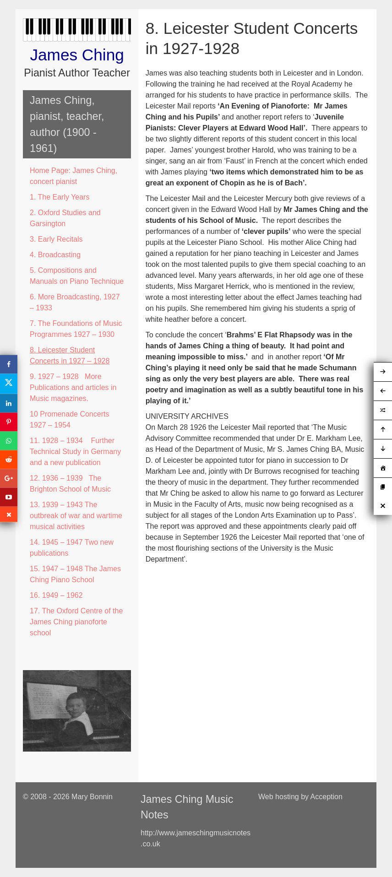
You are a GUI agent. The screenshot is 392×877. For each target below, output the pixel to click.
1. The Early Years (59, 197)
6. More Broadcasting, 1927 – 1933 (75, 302)
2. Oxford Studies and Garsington (65, 218)
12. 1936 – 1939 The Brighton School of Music (70, 483)
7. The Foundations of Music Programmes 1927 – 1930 (76, 328)
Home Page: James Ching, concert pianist (73, 176)
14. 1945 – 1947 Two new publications (72, 547)
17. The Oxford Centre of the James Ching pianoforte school (76, 622)
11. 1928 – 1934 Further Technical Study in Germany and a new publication (75, 451)
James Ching (77, 55)
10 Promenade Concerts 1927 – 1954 (69, 419)
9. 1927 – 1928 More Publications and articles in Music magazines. (73, 387)
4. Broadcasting (55, 255)
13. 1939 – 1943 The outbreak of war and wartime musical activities (76, 516)
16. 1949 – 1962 (56, 595)
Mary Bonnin (92, 797)
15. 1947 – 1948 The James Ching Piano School (75, 574)
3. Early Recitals (56, 239)
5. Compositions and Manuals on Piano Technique (77, 275)
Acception (326, 797)
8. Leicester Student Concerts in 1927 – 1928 (69, 355)
